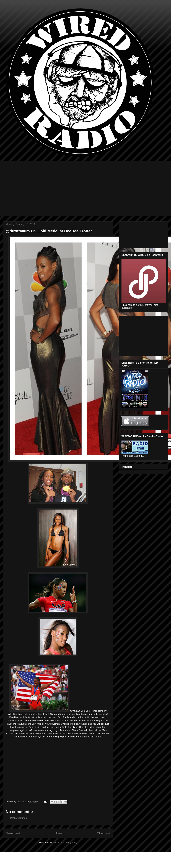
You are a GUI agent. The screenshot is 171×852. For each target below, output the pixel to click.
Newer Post (13, 833)
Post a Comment (18, 818)
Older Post (103, 833)
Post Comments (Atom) (65, 842)
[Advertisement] (88, 186)
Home (58, 833)
